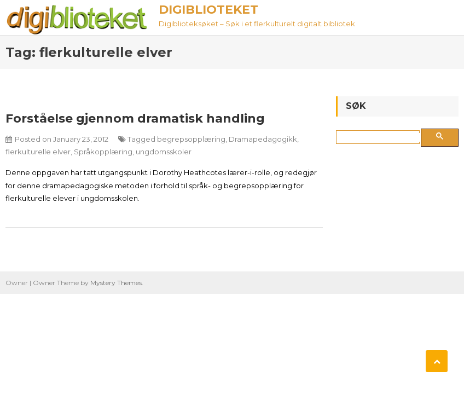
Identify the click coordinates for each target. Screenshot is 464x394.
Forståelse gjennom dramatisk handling (135, 118)
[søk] (380, 137)
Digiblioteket (208, 9)
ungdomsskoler (164, 151)
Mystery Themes (116, 283)
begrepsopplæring (191, 139)
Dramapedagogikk (263, 139)
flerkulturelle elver (38, 151)
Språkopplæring (103, 151)
